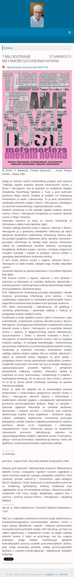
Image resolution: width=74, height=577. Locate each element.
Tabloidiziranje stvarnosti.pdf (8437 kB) (25, 67)
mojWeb (49, 574)
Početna (7, 47)
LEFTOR (63, 574)
